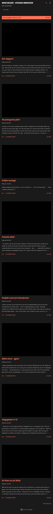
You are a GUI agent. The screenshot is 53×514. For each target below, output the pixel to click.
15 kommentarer (10, 376)
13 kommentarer (10, 437)
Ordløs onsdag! (9, 180)
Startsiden (6, 9)
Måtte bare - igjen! (10, 358)
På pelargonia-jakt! (11, 119)
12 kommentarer (10, 137)
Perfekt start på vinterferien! (15, 298)
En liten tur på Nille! (11, 480)
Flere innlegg (47, 503)
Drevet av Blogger (26, 509)
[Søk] (46, 3)
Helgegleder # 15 (9, 419)
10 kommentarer (10, 315)
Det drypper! (7, 58)
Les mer (49, 76)
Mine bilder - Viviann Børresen (17, 3)
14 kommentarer (10, 254)
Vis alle (47, 18)
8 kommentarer (10, 76)
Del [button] (3, 76)
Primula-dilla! (8, 237)
